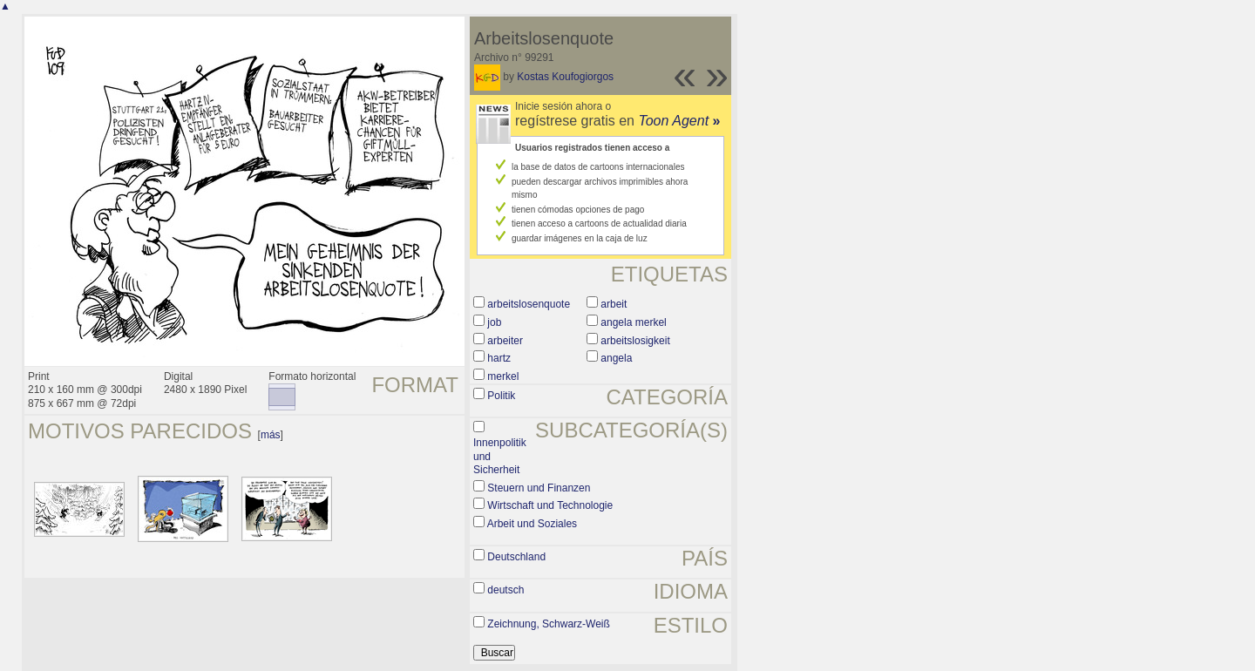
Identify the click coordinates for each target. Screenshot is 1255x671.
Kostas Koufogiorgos (565, 77)
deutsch (505, 590)
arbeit (613, 304)
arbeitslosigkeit (634, 341)
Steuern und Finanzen (538, 488)
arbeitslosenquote (528, 304)
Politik (501, 396)
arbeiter (505, 341)
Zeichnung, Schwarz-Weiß (548, 624)
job (494, 322)
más (271, 435)
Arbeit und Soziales (532, 524)
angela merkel (633, 322)
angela (616, 358)
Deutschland (516, 557)
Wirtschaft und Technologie (550, 505)
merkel (503, 376)
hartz (499, 358)
